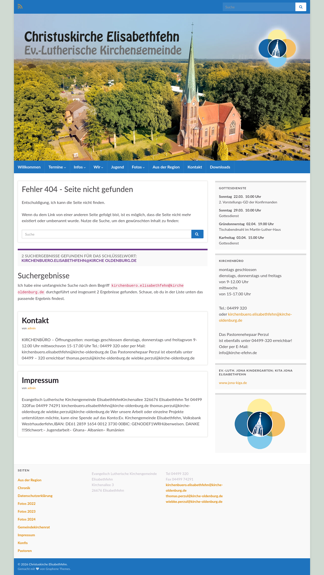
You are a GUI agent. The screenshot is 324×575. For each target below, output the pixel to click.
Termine (57, 166)
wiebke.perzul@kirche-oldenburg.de (194, 501)
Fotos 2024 (26, 519)
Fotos (138, 166)
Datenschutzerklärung (35, 495)
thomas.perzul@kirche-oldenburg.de (194, 496)
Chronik (24, 488)
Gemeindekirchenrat (34, 527)
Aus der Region (166, 166)
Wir (98, 166)
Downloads (220, 166)
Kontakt (195, 166)
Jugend (117, 166)
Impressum (40, 380)
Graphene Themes (58, 569)
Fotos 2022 (26, 503)
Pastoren (25, 550)
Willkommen (29, 166)
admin (32, 328)
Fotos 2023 (26, 511)
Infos (80, 166)
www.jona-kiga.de (233, 382)
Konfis (23, 543)
